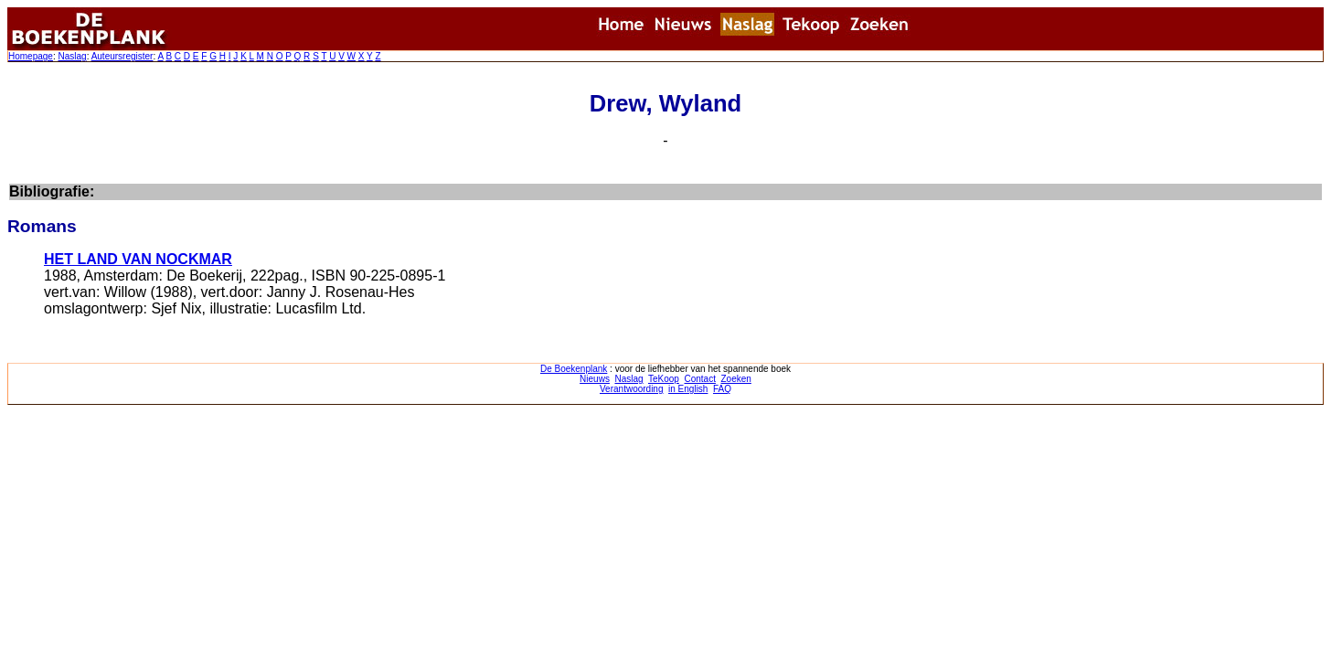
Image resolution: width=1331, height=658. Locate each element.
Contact (699, 379)
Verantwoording (632, 389)
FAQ (722, 389)
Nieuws (595, 379)
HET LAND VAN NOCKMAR (138, 259)
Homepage (30, 56)
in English (688, 389)
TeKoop (663, 379)
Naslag (72, 56)
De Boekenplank (573, 369)
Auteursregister (122, 56)
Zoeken (736, 379)
